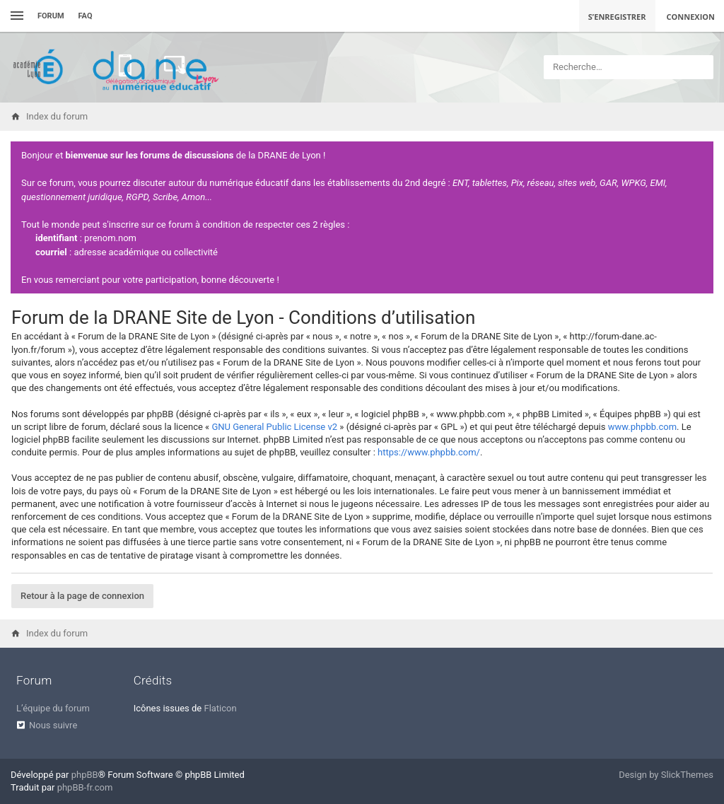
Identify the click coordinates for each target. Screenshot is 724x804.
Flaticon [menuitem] (220, 708)
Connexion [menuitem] (691, 16)
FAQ (85, 16)
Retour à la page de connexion (82, 595)
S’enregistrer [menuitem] (617, 16)
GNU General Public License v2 (274, 426)
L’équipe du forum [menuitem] (53, 708)
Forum (50, 16)
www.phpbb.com (642, 426)
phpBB (84, 774)
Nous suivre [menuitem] (53, 725)
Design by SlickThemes (666, 774)
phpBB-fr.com (85, 787)
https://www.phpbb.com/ (429, 452)
